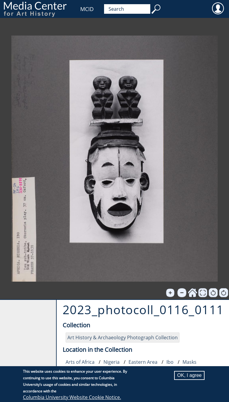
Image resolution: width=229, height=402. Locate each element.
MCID (87, 9)
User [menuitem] (218, 8)
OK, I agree (189, 375)
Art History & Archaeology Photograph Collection (122, 337)
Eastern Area (143, 362)
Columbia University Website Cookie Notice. (72, 397)
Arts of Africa (80, 362)
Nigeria (111, 362)
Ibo (170, 362)
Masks (189, 362)
